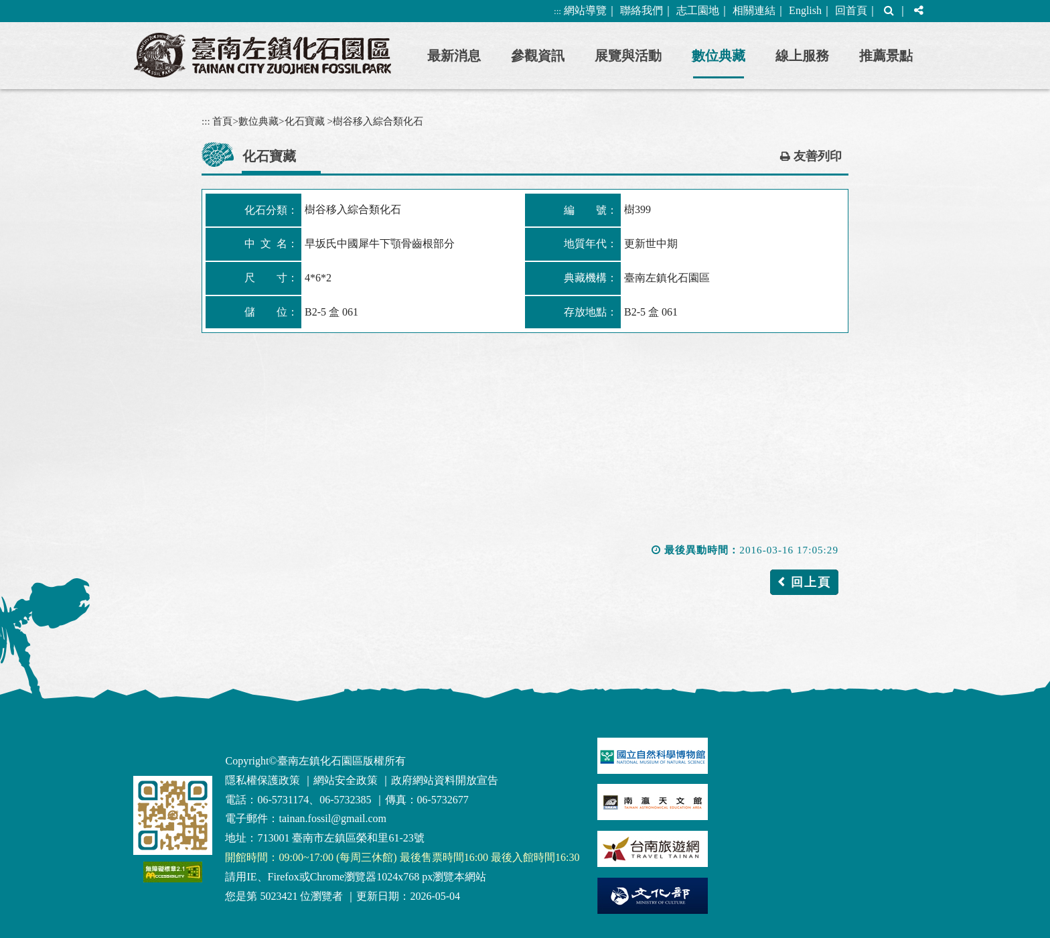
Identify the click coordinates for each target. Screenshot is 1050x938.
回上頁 (811, 582)
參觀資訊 (538, 55)
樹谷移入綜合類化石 (378, 121)
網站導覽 (585, 10)
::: (557, 11)
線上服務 (802, 55)
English (805, 10)
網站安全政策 (345, 780)
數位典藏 (718, 55)
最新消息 (454, 55)
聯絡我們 (641, 10)
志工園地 (697, 10)
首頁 (222, 121)
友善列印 (818, 156)
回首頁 (851, 10)
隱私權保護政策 (262, 780)
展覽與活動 (628, 55)
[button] (889, 11)
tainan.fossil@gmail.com (332, 818)
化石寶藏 (305, 121)
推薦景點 (886, 55)
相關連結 (754, 10)
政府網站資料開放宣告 (444, 780)
